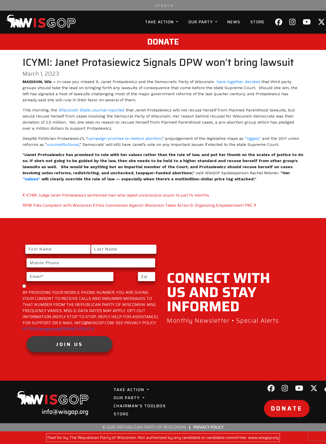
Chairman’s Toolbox (140, 406)
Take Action (160, 22)
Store (257, 22)
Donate (163, 41)
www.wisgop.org (263, 437)
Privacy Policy (208, 427)
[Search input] (164, 5)
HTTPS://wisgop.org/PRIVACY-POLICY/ (58, 329)
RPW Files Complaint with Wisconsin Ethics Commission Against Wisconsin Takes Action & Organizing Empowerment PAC (139, 205)
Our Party (201, 22)
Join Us (69, 344)
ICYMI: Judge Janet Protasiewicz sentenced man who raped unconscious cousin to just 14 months (116, 195)
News (233, 22)
